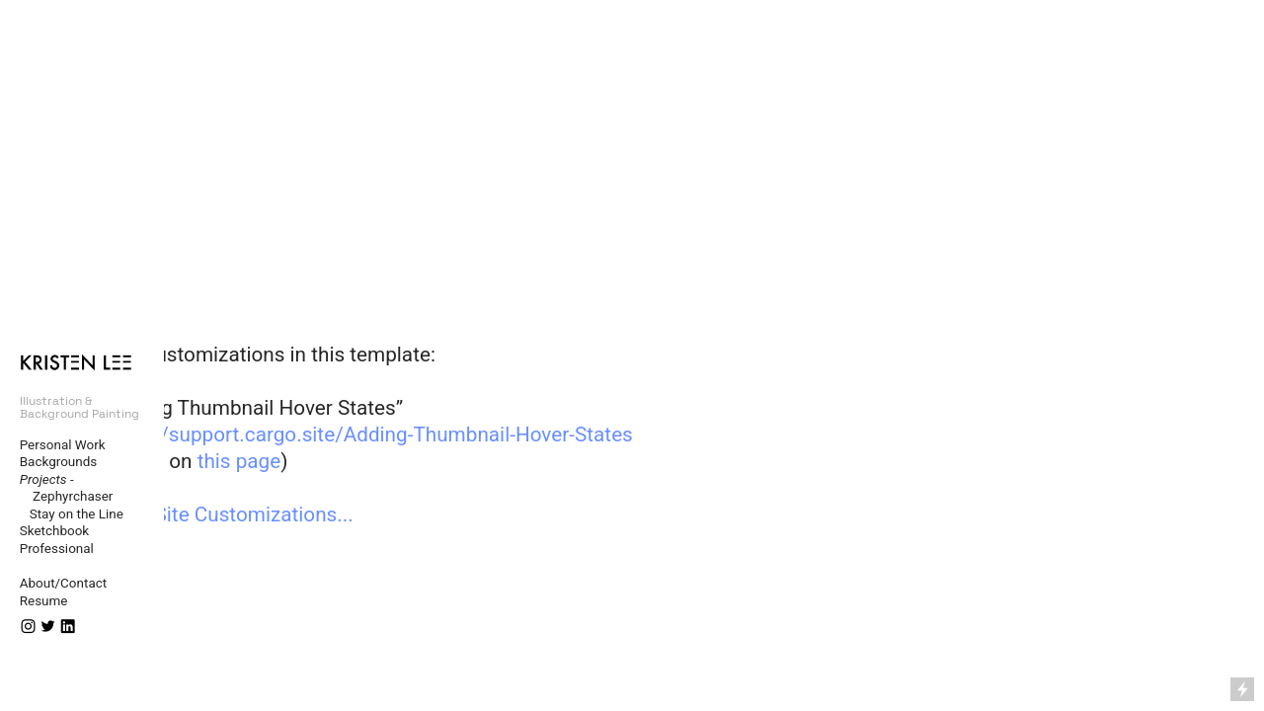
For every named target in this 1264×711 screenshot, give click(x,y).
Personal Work (63, 444)
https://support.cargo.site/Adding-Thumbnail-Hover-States (368, 434)
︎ (48, 627)
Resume (44, 600)
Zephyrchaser (67, 496)
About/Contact (64, 583)
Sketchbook (54, 530)
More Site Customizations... (228, 514)
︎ (28, 627)
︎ (67, 627)
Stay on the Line (71, 514)
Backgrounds (59, 461)
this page (239, 461)
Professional (57, 548)
